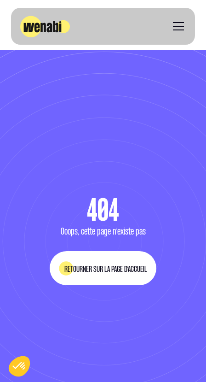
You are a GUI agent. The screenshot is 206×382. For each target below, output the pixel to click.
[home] (45, 26)
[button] (176, 26)
